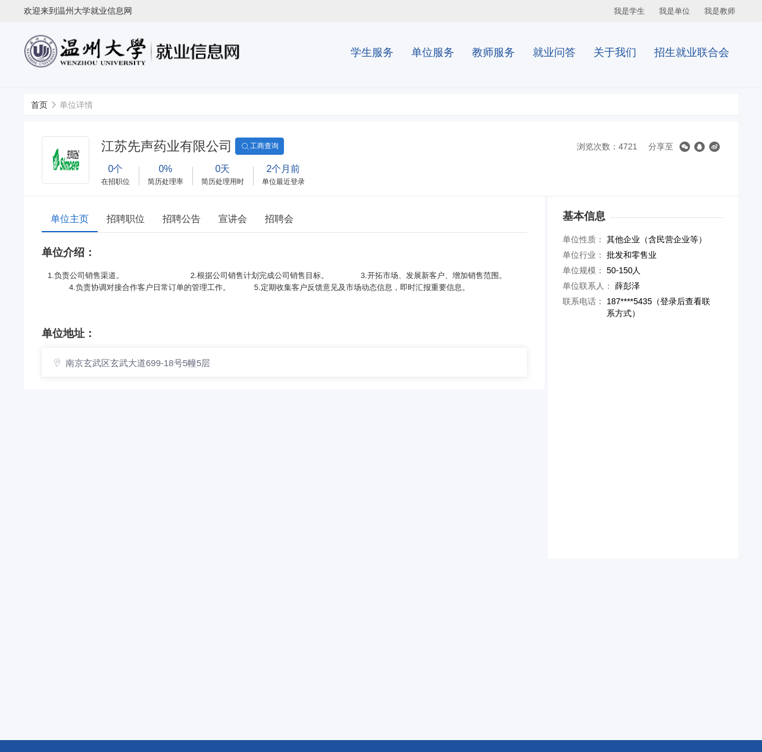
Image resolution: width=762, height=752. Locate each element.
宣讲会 (232, 219)
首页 (39, 105)
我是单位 (674, 11)
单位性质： (583, 239)
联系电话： (583, 301)
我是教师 (719, 11)
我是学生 (629, 11)
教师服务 (493, 52)
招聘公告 (182, 219)
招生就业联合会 (691, 52)
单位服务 (432, 52)
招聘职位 (126, 219)
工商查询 (260, 146)
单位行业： (583, 255)
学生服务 (372, 52)
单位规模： (583, 270)
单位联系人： (588, 286)
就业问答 (554, 52)
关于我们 (615, 52)
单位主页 (70, 219)
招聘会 (279, 219)
